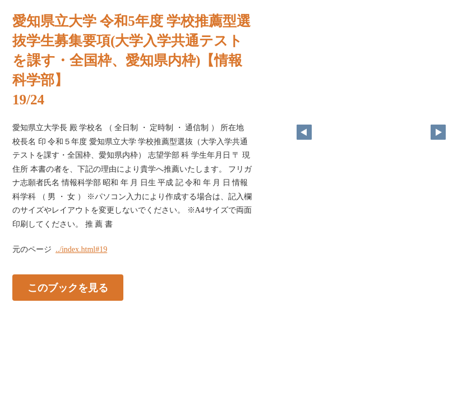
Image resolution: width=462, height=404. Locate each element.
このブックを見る (67, 287)
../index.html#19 (81, 249)
